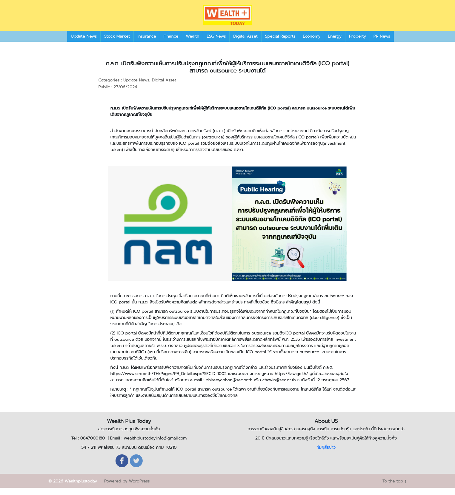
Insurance (146, 43)
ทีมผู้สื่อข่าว (326, 454)
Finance (171, 43)
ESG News (216, 43)
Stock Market (117, 43)
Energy (334, 43)
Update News (84, 43)
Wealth (192, 43)
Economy (311, 43)
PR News (381, 43)
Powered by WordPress (127, 488)
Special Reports (280, 43)
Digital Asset (245, 43)
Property (357, 43)
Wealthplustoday (80, 488)
